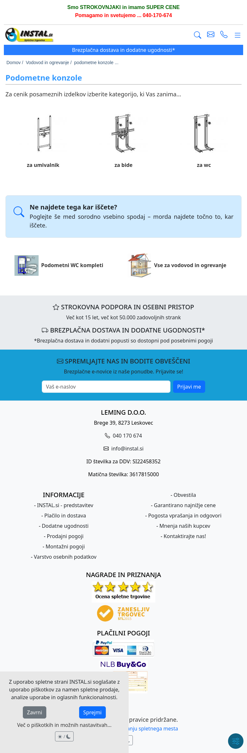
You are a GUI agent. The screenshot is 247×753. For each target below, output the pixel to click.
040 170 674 (127, 435)
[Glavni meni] (237, 35)
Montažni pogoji (65, 546)
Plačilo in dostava (65, 515)
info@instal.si (126, 448)
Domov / (14, 62)
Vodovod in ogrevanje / (48, 62)
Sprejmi (92, 712)
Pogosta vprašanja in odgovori (185, 515)
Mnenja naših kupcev (185, 525)
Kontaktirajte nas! (185, 536)
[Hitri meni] (235, 741)
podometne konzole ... (96, 62)
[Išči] (198, 35)
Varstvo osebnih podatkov (65, 556)
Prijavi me (189, 386)
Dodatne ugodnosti (65, 525)
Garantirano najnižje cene (185, 505)
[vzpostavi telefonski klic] (224, 35)
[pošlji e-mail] (211, 35)
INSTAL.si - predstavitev (65, 505)
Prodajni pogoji (65, 536)
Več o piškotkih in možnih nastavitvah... (64, 725)
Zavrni (34, 712)
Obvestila (185, 494)
